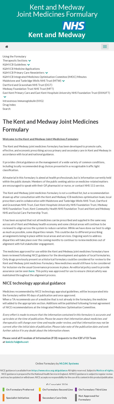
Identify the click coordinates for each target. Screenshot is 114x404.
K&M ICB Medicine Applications (21, 68)
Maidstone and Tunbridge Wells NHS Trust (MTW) (32, 80)
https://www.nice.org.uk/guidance (50, 370)
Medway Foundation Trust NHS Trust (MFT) (28, 88)
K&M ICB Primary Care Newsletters (23, 72)
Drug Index (9, 104)
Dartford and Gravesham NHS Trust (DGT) (27, 84)
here (32, 271)
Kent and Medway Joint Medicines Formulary (57, 10)
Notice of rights (104, 370)
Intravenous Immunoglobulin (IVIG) (23, 100)
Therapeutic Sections (15, 60)
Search (7, 108)
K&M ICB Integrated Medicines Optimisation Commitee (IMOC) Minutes (45, 76)
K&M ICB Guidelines (14, 64)
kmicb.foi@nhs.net (17, 341)
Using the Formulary (14, 56)
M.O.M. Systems (69, 363)
